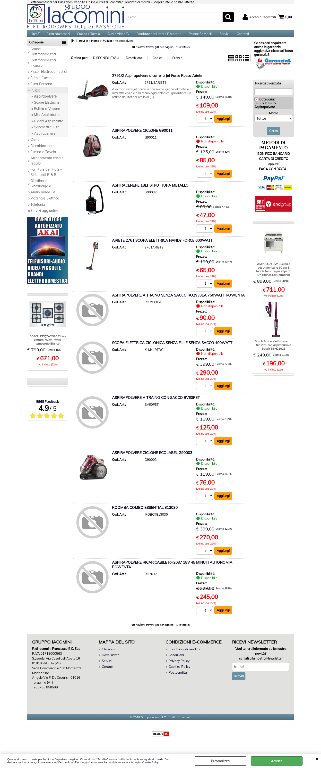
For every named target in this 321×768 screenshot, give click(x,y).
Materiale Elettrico (44, 203)
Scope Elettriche (47, 108)
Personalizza (220, 761)
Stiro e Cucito (41, 83)
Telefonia (37, 209)
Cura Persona (41, 89)
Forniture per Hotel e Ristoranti (159, 36)
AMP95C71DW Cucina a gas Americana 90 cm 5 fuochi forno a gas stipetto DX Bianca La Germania (273, 274)
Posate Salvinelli (200, 36)
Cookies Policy (150, 762)
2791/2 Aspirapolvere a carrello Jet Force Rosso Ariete (157, 80)
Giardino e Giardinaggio (40, 188)
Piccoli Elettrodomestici (48, 76)
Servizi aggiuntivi (44, 216)
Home (35, 36)
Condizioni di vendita (184, 655)
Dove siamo (110, 661)
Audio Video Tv (118, 36)
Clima (35, 144)
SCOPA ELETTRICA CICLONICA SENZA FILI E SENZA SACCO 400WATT (172, 348)
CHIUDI (317, 758)
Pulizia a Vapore (47, 114)
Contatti (243, 36)
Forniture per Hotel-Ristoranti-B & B (46, 177)
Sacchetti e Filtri (46, 132)
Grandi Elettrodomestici (43, 56)
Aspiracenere (44, 138)
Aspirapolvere (45, 101)
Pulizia (35, 95)
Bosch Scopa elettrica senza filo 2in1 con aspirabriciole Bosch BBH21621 (273, 350)
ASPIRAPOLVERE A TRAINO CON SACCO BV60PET (156, 403)
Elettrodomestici (58, 36)
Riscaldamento (42, 151)
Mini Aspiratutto (47, 120)
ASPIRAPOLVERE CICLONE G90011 (142, 135)
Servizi (224, 36)
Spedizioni (176, 661)
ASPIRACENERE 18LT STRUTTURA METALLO (150, 190)
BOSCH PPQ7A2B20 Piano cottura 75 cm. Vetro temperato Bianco (47, 345)
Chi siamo (109, 655)
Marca (273, 118)
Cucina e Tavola (88, 36)
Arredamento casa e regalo (47, 166)
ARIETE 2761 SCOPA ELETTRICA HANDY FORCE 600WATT (162, 245)
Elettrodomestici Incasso (43, 68)
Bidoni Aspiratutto (48, 126)
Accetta (276, 761)
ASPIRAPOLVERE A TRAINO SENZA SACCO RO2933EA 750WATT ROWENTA (178, 300)
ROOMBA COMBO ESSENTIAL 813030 (145, 513)
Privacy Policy (178, 667)
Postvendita (177, 678)
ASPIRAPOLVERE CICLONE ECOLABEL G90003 (152, 458)
